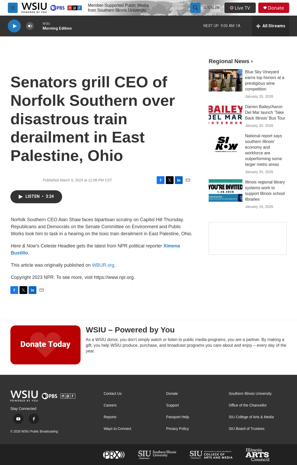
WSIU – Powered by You (130, 329)
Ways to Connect (117, 429)
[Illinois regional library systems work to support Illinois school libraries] (225, 190)
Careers (110, 405)
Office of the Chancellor (248, 405)
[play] (14, 26)
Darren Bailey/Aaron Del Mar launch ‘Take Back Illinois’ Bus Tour (265, 112)
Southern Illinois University (250, 394)
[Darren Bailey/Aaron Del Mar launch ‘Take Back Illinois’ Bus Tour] (225, 115)
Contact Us (113, 394)
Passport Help (177, 417)
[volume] (29, 26)
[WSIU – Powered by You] (45, 344)
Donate (276, 8)
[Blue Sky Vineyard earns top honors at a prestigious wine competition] (225, 80)
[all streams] (270, 26)
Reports (110, 417)
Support (172, 405)
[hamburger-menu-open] (13, 8)
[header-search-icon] (195, 8)
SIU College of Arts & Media (251, 417)
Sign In (211, 7)
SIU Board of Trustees (247, 429)
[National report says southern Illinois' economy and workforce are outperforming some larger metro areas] (225, 144)
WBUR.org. (104, 265)
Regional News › (231, 61)
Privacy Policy (177, 429)
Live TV (240, 8)
